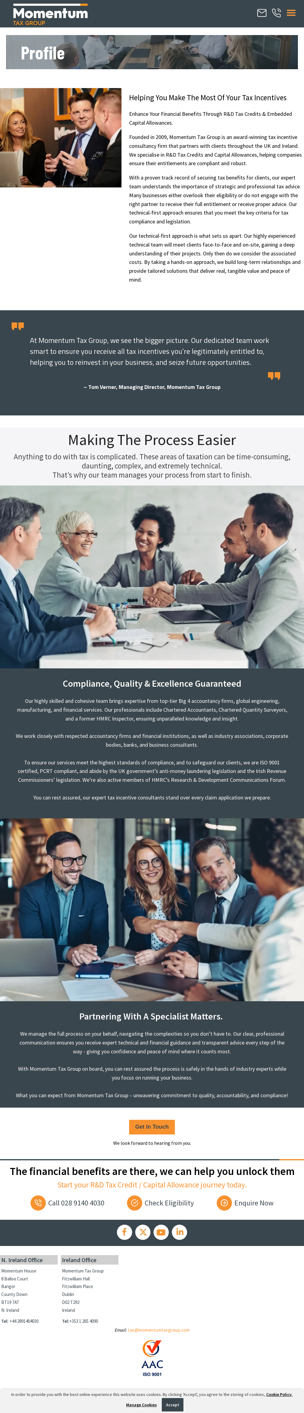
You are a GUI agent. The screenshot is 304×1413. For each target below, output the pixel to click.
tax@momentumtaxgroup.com (159, 1330)
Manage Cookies (141, 1405)
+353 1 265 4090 (83, 1321)
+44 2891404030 (23, 1321)
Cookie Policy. (279, 1394)
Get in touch (152, 1127)
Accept (172, 1405)
